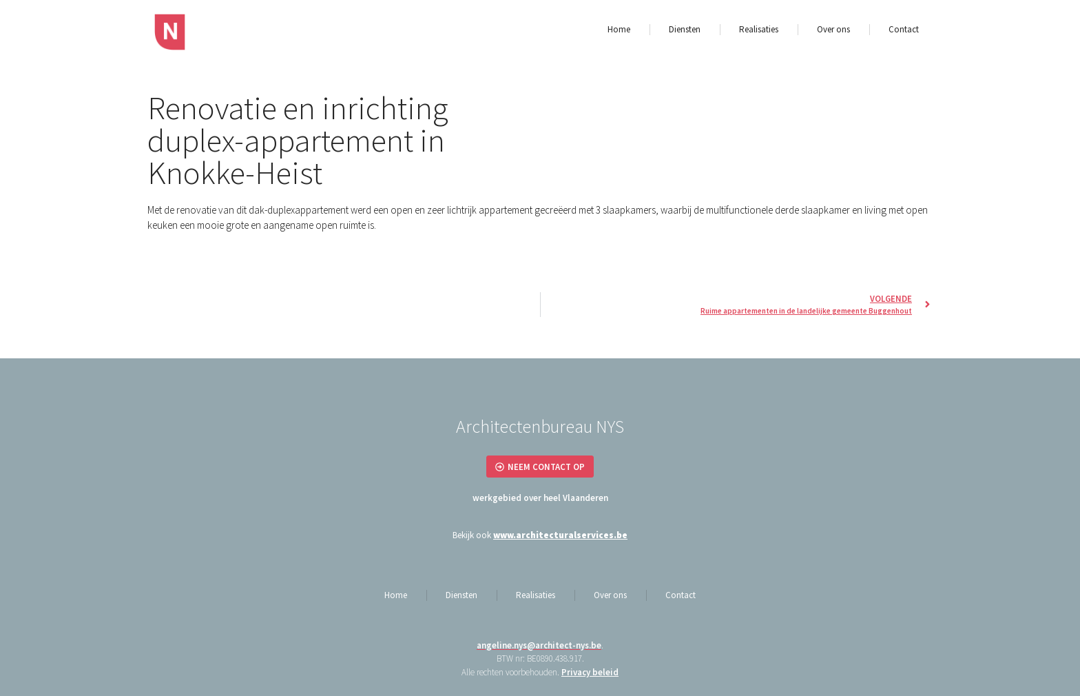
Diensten (684, 29)
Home (619, 29)
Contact (904, 29)
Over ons (833, 29)
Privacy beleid (590, 672)
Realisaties (758, 29)
